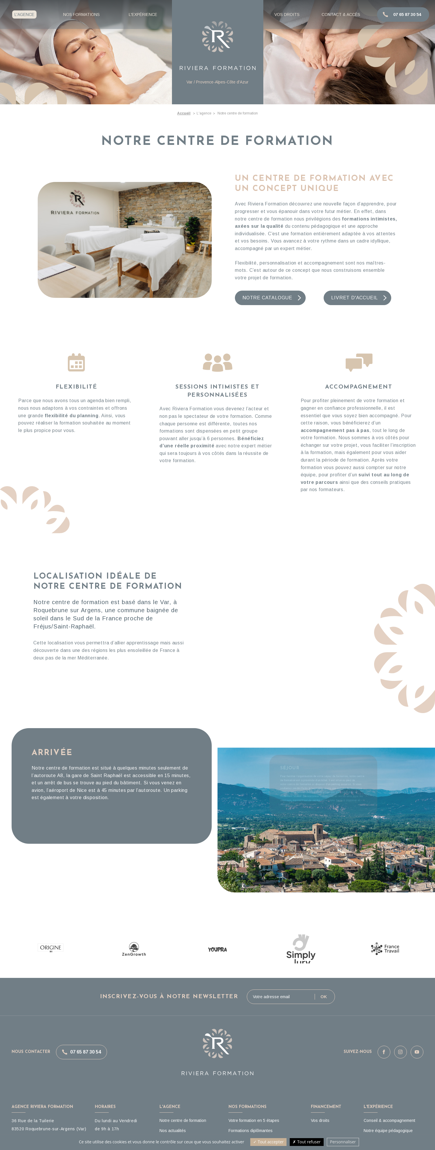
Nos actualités (173, 1130)
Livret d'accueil (354, 297)
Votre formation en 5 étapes (254, 1120)
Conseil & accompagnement (389, 1120)
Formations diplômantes (251, 1130)
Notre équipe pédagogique (388, 1130)
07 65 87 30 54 (85, 1051)
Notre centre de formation (183, 1120)
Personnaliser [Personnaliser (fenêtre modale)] (343, 1141)
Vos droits (320, 1120)
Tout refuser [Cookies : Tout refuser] (306, 1141)
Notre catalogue (267, 297)
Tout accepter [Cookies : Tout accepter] (268, 1141)
